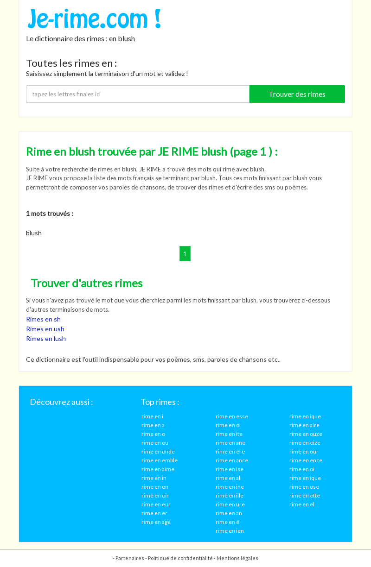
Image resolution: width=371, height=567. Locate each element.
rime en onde (158, 451)
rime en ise (229, 469)
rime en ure (230, 504)
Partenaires (129, 558)
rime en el (301, 504)
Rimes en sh (43, 319)
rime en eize (304, 442)
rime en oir (155, 495)
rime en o (153, 433)
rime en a (153, 425)
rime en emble (159, 460)
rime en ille (229, 495)
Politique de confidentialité (180, 558)
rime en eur (156, 504)
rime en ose (304, 486)
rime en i (152, 416)
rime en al (228, 477)
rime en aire (304, 425)
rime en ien (230, 530)
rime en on (154, 486)
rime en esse (232, 416)
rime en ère (230, 451)
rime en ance (232, 460)
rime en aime (157, 469)
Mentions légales (237, 558)
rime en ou (154, 442)
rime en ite (229, 433)
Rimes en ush (45, 329)
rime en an (229, 513)
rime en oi (228, 425)
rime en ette (304, 495)
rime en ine (230, 486)
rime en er (154, 513)
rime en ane (230, 442)
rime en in (153, 477)
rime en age (156, 521)
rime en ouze (305, 433)
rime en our (304, 451)
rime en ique (305, 416)
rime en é (227, 521)
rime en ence (305, 460)
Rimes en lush (46, 338)
